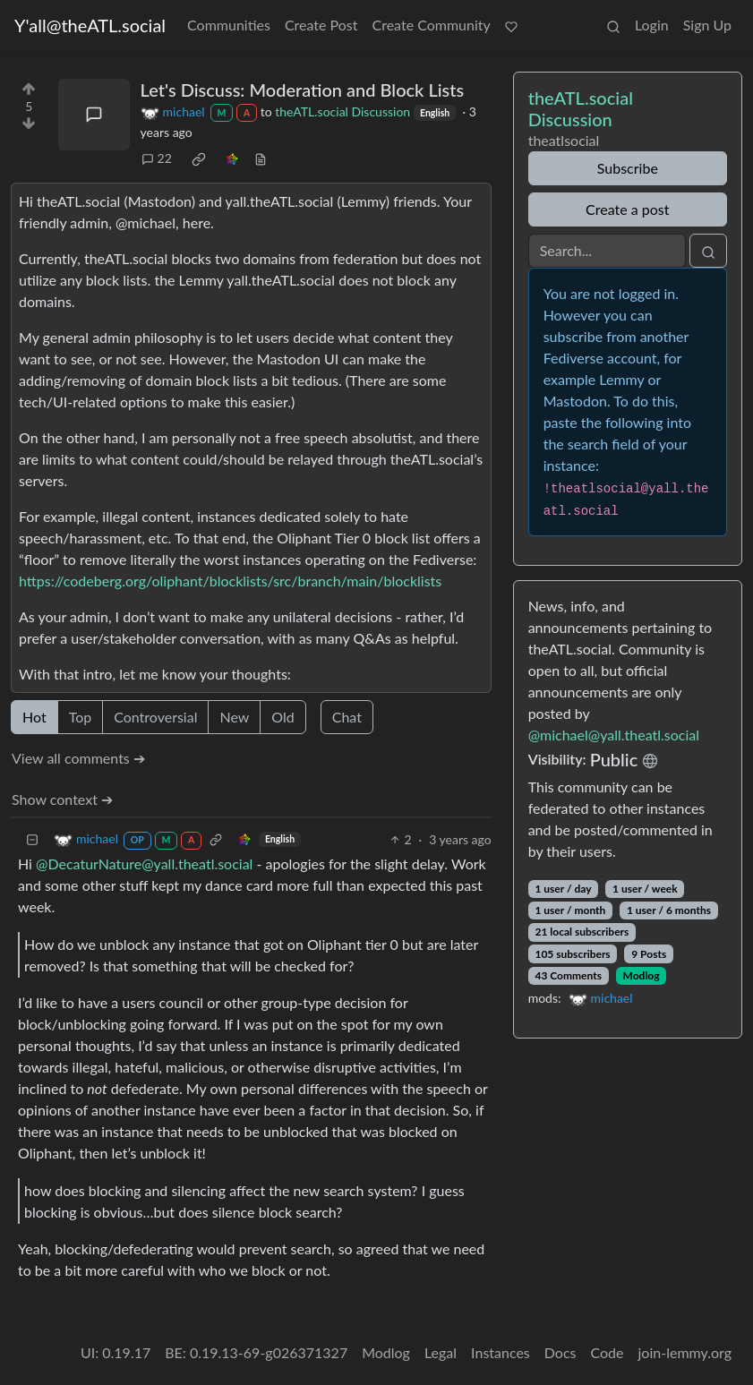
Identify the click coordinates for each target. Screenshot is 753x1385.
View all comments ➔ (78, 757)
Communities (228, 24)
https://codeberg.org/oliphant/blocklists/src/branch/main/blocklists (230, 580)
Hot (34, 716)
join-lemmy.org (685, 1352)
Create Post (321, 24)
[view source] (260, 158)
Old (282, 716)
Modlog (641, 975)
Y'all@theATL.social (90, 25)
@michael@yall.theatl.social (613, 734)
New (234, 716)
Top (80, 716)
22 (156, 158)
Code (607, 1352)
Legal (440, 1352)
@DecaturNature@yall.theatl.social (144, 863)
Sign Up (707, 24)
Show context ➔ (62, 799)
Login (652, 24)
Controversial (155, 716)
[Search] (607, 251)
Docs (560, 1352)
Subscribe (627, 167)
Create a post (627, 209)
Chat (347, 716)
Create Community (431, 24)
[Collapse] (32, 839)
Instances (500, 1352)
